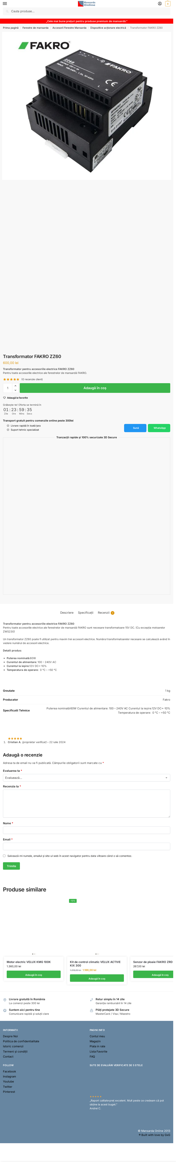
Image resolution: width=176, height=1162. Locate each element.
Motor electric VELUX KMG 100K (29, 962)
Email (8, 839)
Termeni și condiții (15, 1051)
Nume (8, 823)
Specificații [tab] (85, 612)
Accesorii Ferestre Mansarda (69, 27)
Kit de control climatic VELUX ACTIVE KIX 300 (95, 964)
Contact (8, 1057)
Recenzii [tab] (106, 613)
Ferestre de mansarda (36, 27)
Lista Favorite (98, 1051)
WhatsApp (160, 427)
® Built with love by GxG (154, 1135)
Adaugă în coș (95, 388)
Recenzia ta (12, 786)
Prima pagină (11, 27)
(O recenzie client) (32, 379)
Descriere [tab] (66, 612)
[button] (167, 3)
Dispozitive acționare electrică (108, 27)
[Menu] (8, 4)
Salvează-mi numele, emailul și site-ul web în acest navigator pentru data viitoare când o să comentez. (69, 855)
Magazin (95, 1041)
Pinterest (9, 1092)
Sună (136, 427)
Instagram (9, 1077)
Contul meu (97, 1036)
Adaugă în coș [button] (33, 974)
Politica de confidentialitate (21, 1041)
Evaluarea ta (12, 770)
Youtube (8, 1082)
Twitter (7, 1087)
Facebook (9, 1071)
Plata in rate (97, 1046)
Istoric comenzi (13, 1046)
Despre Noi (10, 1036)
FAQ (92, 1057)
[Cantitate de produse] (7, 388)
